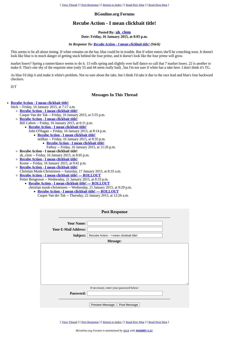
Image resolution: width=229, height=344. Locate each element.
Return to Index (112, 4)
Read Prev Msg (135, 4)
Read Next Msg (157, 4)
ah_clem (123, 32)
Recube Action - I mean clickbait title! (121, 44)
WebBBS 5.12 (144, 338)
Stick (126, 338)
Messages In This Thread (114, 94)
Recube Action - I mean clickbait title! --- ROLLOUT (60, 175)
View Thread (69, 4)
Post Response (90, 4)
